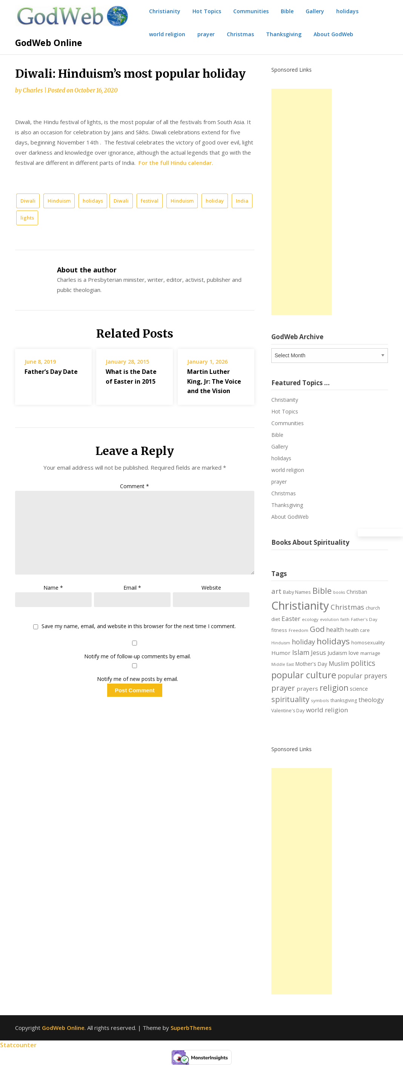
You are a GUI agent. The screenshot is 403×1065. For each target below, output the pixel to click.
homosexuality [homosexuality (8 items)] (368, 642)
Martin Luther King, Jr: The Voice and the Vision (214, 381)
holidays (347, 11)
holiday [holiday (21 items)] (303, 641)
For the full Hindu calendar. (175, 162)
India (242, 200)
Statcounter (18, 1045)
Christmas (240, 34)
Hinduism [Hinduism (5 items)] (280, 642)
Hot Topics (206, 11)
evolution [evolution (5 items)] (329, 619)
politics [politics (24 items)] (363, 663)
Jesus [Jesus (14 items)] (318, 653)
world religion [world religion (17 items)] (327, 709)
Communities (251, 11)
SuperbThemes (191, 1027)
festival (149, 200)
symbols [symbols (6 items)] (320, 700)
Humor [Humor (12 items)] (281, 652)
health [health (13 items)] (335, 629)
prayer (206, 34)
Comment (134, 486)
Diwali (27, 200)
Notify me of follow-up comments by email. (137, 656)
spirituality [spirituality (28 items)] (290, 699)
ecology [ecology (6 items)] (310, 619)
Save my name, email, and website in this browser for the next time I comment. (139, 626)
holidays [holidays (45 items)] (333, 641)
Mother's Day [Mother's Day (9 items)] (311, 663)
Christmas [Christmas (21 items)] (347, 607)
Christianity (164, 11)
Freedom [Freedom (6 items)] (298, 630)
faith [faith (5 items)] (344, 619)
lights (27, 217)
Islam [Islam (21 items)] (300, 652)
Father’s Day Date (51, 371)
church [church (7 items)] (373, 608)
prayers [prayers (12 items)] (307, 688)
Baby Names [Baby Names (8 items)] (297, 592)
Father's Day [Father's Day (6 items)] (364, 619)
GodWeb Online (48, 43)
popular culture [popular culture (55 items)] (303, 675)
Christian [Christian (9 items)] (356, 591)
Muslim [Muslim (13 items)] (339, 663)
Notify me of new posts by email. (137, 678)
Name (53, 587)
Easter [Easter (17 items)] (290, 618)
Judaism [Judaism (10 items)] (337, 652)
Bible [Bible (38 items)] (322, 590)
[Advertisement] (301, 202)
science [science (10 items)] (359, 688)
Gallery (315, 11)
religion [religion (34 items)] (334, 687)
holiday (215, 200)
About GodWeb (333, 34)
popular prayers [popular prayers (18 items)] (362, 675)
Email (132, 587)
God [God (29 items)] (317, 629)
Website (211, 587)
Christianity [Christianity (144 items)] (300, 605)
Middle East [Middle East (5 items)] (282, 664)
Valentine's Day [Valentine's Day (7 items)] (288, 710)
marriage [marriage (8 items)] (370, 653)
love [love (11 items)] (354, 652)
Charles (33, 90)
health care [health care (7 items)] (357, 630)
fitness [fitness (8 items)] (279, 630)
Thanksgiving (283, 34)
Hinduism (59, 200)
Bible (287, 11)
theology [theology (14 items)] (371, 700)
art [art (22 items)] (276, 591)
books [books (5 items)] (339, 592)
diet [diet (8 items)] (275, 619)
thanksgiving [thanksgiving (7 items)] (344, 700)
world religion (167, 34)
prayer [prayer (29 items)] (283, 687)
